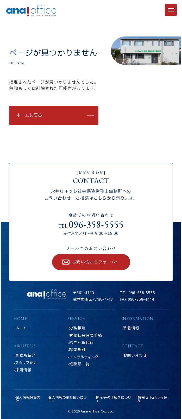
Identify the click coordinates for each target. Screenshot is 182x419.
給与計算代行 (81, 342)
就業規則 (77, 349)
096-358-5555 (96, 224)
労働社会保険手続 (85, 335)
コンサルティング (83, 357)
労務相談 (77, 328)
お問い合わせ (135, 355)
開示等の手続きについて (113, 399)
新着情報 (131, 328)
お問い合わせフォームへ (96, 262)
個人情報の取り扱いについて (67, 399)
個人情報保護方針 (28, 399)
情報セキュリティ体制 (152, 399)
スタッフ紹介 (26, 362)
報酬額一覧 (79, 364)
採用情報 (23, 370)
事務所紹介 (25, 355)
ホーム (21, 328)
